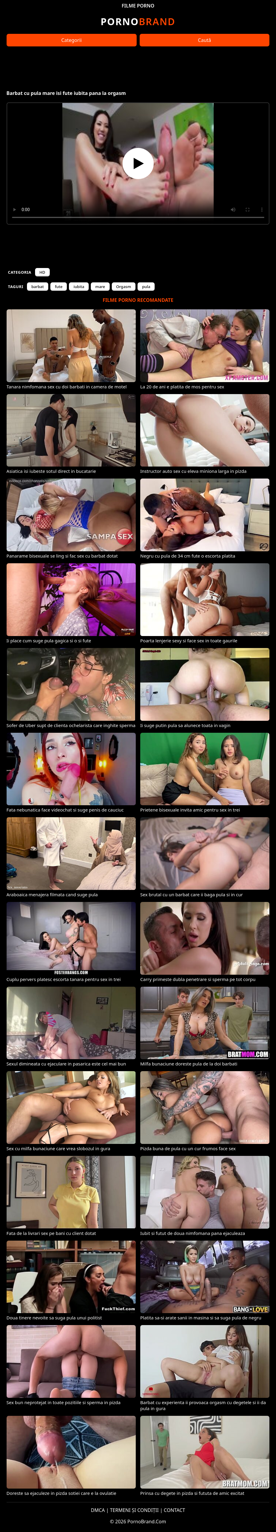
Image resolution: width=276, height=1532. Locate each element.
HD (42, 272)
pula (146, 286)
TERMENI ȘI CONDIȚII (134, 1510)
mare (100, 286)
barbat (37, 286)
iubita (78, 286)
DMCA (98, 1510)
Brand (138, 21)
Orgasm (123, 286)
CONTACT (174, 1510)
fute (58, 286)
